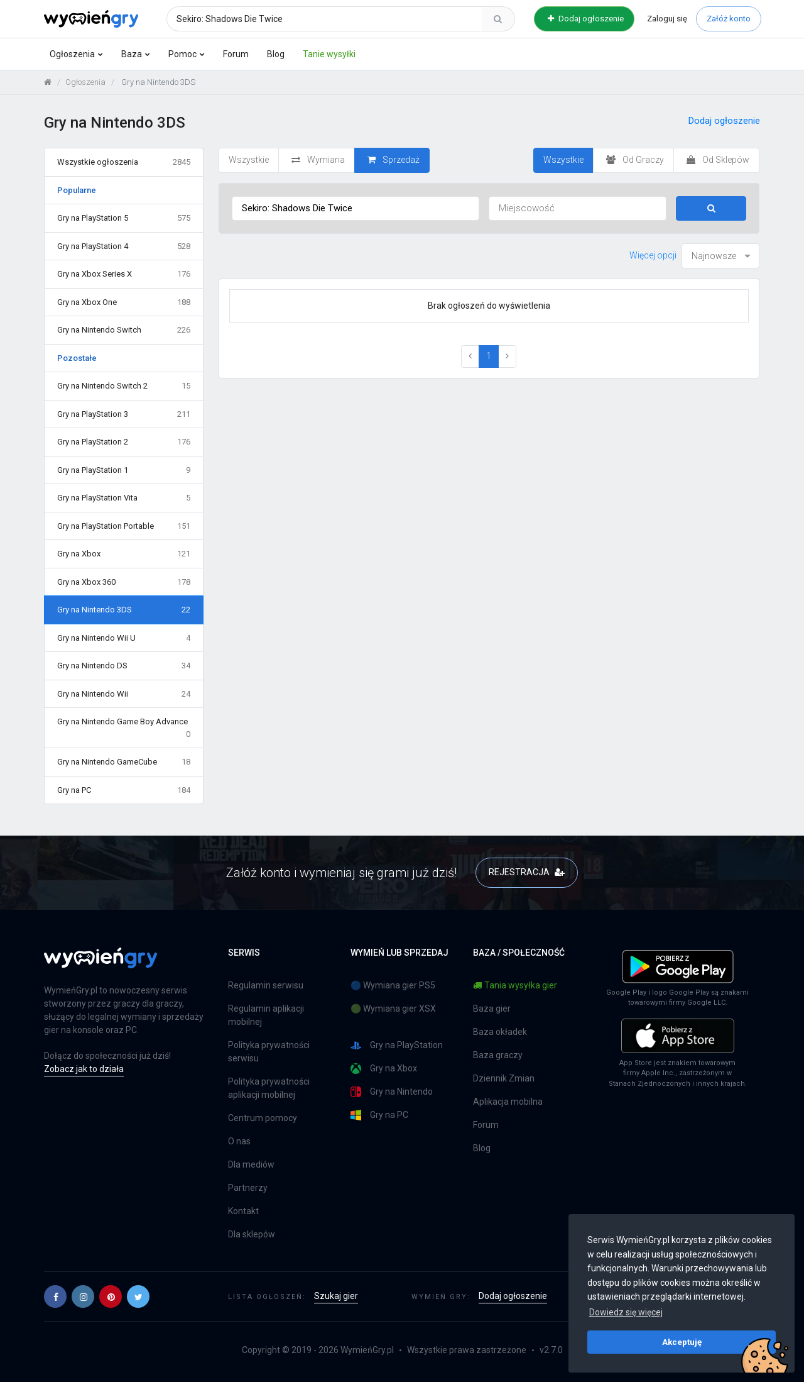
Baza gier (492, 1008)
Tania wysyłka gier (515, 985)
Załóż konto (729, 18)
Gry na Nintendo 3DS (123, 610)
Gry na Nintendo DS (123, 666)
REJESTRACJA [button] (527, 872)
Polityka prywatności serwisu (269, 1051)
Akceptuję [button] (682, 1342)
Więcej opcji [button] (652, 255)
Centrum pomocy (262, 1118)
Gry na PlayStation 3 (123, 414)
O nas (239, 1141)
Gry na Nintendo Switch (123, 330)
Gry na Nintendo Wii (123, 694)
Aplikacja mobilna (508, 1102)
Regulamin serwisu (265, 985)
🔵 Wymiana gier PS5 (392, 985)
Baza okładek (500, 1032)
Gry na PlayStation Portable (123, 526)
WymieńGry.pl (367, 1350)
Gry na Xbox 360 (123, 582)
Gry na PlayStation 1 (123, 470)
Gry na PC (123, 790)
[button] (55, 1296)
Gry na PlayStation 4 (123, 246)
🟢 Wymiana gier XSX (393, 1008)
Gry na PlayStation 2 (123, 442)
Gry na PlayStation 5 (123, 218)
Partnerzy (248, 1188)
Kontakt (243, 1211)
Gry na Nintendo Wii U (123, 638)
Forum (236, 54)
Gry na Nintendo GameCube (123, 762)
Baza (131, 54)
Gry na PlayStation (396, 1045)
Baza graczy (498, 1055)
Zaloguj (667, 18)
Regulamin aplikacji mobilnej (266, 1015)
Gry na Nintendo (391, 1091)
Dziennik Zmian (504, 1078)
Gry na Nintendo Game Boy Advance (123, 728)
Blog (276, 54)
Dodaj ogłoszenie (586, 18)
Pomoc (182, 54)
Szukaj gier (336, 1296)
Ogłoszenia (72, 54)
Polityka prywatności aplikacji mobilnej (269, 1088)
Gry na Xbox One (123, 302)
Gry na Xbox (123, 554)
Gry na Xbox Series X (123, 274)
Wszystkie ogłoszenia (123, 162)
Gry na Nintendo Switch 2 (123, 386)
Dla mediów (251, 1164)
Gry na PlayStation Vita (123, 498)
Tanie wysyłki (329, 54)
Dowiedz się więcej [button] (626, 1312)
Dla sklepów (251, 1234)
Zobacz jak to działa (84, 1069)
